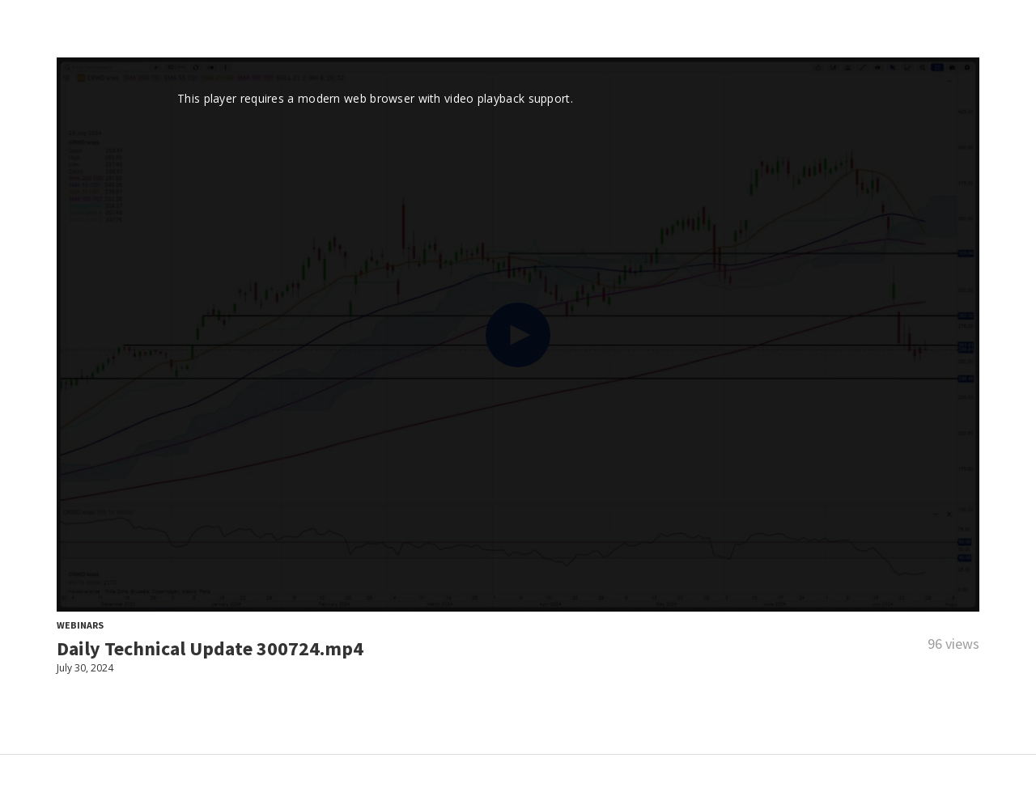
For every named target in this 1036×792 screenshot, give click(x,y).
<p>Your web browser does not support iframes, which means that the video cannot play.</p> (518, 334)
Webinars (80, 625)
